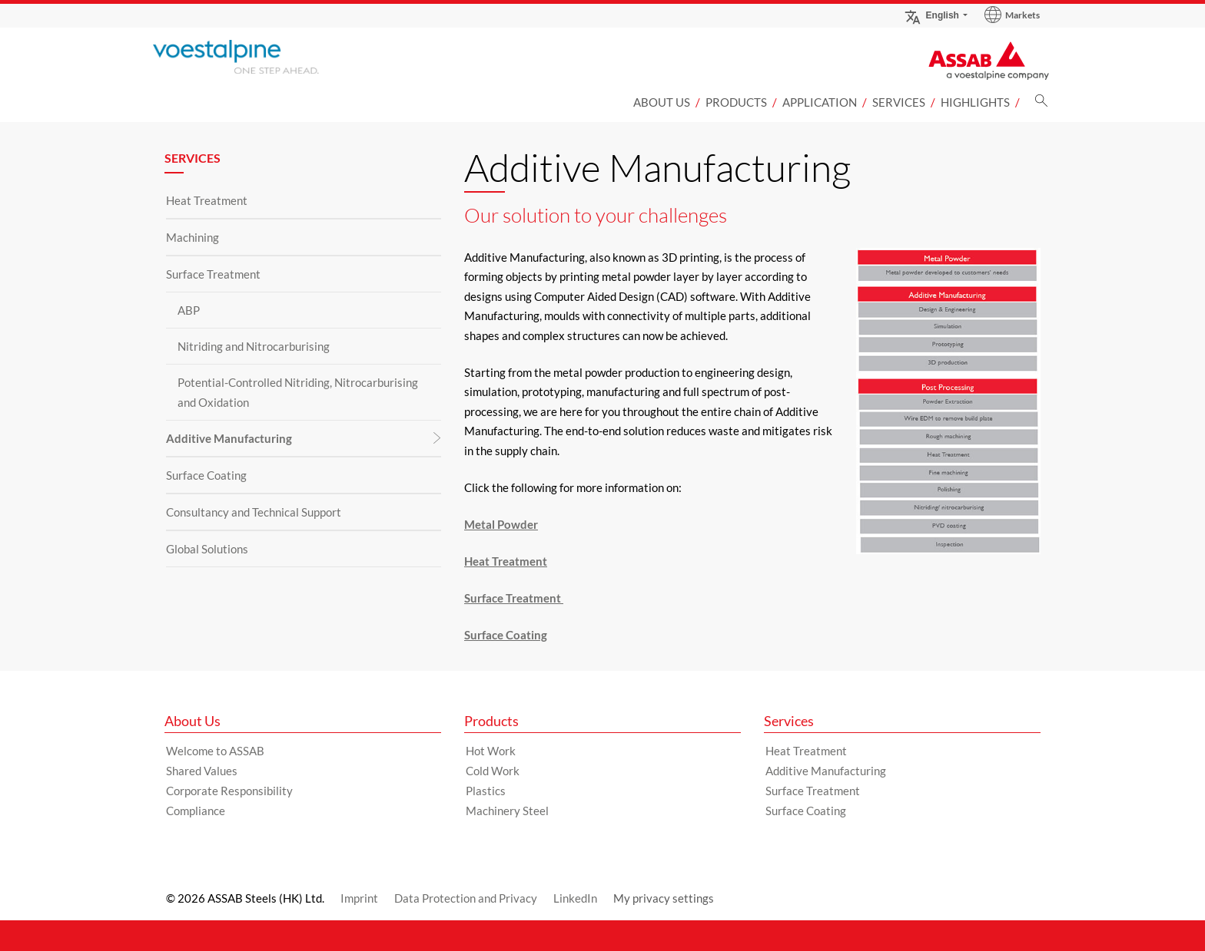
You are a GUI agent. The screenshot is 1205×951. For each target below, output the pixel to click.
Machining (192, 237)
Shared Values (201, 771)
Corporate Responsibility (229, 790)
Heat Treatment (206, 200)
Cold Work (493, 771)
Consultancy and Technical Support (253, 512)
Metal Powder (501, 524)
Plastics (486, 790)
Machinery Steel (507, 810)
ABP (189, 310)
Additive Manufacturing (229, 438)
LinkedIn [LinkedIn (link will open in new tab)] (575, 898)
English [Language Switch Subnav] (931, 15)
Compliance (195, 810)
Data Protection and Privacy (465, 898)
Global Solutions (207, 549)
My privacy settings (663, 898)
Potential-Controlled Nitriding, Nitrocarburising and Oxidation (298, 392)
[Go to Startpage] (260, 57)
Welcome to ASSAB (215, 751)
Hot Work (491, 751)
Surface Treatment (213, 274)
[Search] (1041, 105)
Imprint (359, 898)
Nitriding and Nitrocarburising (254, 346)
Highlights (975, 102)
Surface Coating (206, 475)
